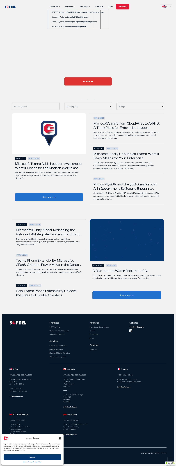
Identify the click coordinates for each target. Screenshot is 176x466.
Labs (110, 7)
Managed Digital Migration (59, 353)
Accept (32, 457)
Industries (85, 7)
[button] (60, 438)
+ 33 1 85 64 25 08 (125, 375)
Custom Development (57, 357)
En (164, 6)
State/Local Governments (99, 327)
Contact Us (122, 7)
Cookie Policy (27, 462)
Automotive (93, 334)
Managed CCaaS (56, 349)
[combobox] (166, 6)
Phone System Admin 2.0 (59, 331)
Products (55, 7)
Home (88, 81)
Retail (91, 338)
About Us (99, 7)
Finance (92, 331)
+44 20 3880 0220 (17, 420)
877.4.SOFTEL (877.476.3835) (20, 375)
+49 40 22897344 (70, 420)
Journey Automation (57, 334)
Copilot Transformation (58, 345)
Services (69, 7)
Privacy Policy (37, 462)
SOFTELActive (54, 327)
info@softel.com (136, 327)
